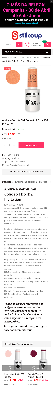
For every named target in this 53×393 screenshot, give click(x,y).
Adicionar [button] (17, 368)
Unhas (13, 57)
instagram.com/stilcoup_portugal (24, 326)
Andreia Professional (19, 165)
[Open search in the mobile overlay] (12, 44)
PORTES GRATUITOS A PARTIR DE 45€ (26, 20)
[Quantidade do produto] (9, 145)
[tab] (7, 182)
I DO (10, 161)
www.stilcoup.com (15, 310)
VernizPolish (19, 161)
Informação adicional (26, 181)
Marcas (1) (45, 181)
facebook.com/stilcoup (18, 330)
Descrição (7, 181)
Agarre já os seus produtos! (26, 23)
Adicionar (31, 145)
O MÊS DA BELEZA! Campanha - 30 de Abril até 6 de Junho (26, 10)
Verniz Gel (24, 57)
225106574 (36, 45)
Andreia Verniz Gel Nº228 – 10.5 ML (36, 375)
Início (4, 57)
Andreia (35, 57)
